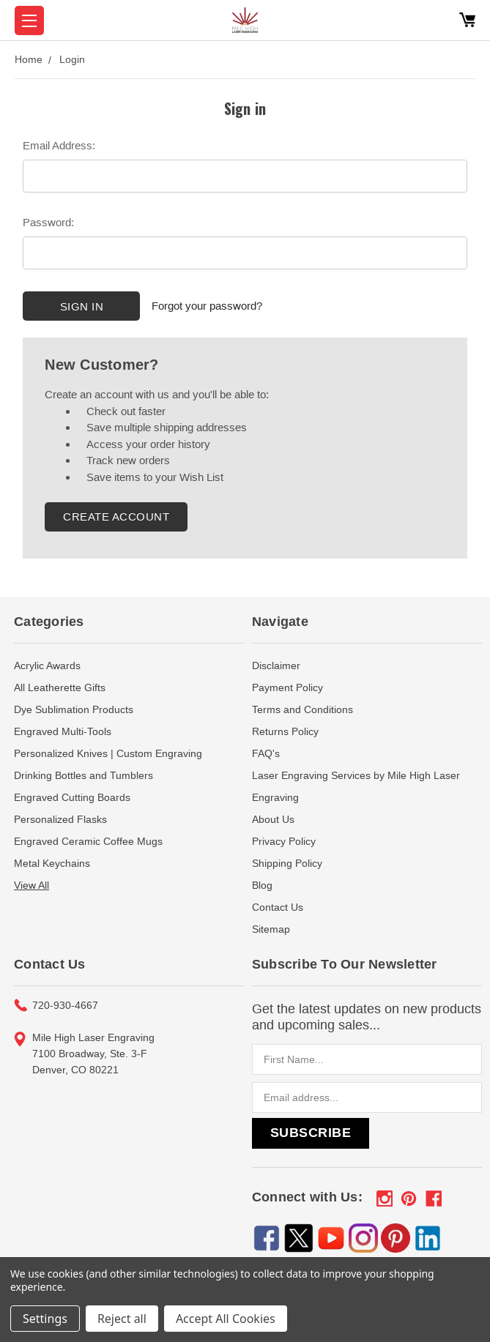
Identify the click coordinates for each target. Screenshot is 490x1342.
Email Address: (59, 145)
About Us (273, 819)
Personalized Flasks (60, 819)
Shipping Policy (287, 863)
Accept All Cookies (225, 1319)
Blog (262, 885)
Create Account (116, 516)
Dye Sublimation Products (73, 709)
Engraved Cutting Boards (72, 797)
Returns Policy (285, 731)
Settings (45, 1319)
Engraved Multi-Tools (62, 731)
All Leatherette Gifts (59, 687)
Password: (48, 222)
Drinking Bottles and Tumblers (83, 775)
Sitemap (271, 929)
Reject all (121, 1319)
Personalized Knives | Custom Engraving (108, 753)
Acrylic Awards (47, 665)
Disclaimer (276, 665)
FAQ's (266, 753)
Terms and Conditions (302, 709)
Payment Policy (287, 687)
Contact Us (277, 907)
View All (31, 885)
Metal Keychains (52, 863)
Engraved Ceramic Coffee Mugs (88, 841)
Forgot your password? (207, 305)
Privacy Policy (284, 841)
